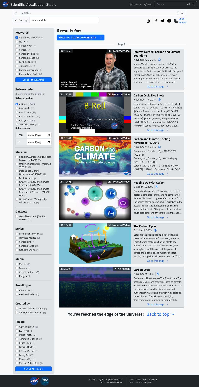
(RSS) (181, 19)
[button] (101, 37)
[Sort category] (64, 20)
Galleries (136, 4)
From (20, 135)
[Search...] (170, 4)
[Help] (16, 13)
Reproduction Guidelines (111, 382)
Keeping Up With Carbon (149, 182)
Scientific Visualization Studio (33, 4)
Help (148, 4)
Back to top (160, 314)
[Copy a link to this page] (156, 21)
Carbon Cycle (142, 269)
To (18, 142)
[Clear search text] (187, 4)
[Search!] (193, 4)
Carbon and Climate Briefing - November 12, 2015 (153, 140)
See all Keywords (33, 79)
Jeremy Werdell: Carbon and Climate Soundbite (157, 53)
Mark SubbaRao (149, 379)
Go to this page (157, 86)
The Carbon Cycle (145, 226)
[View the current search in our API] (148, 20)
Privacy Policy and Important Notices (105, 379)
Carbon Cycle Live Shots (149, 95)
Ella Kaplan (146, 382)
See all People (33, 368)
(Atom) (182, 22)
